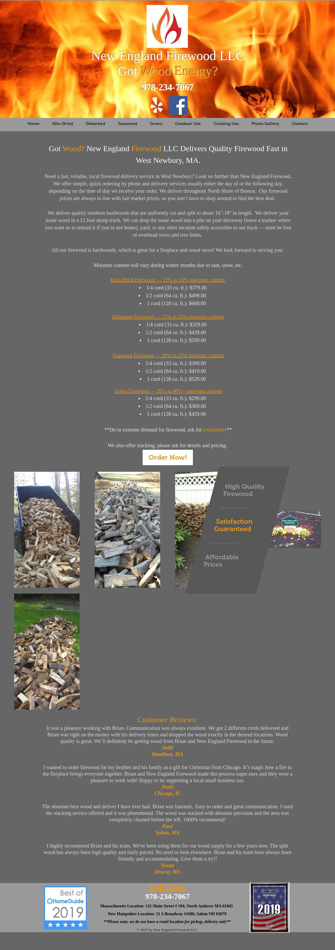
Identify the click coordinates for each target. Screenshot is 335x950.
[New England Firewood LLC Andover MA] (178, 105)
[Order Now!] (168, 457)
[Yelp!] (156, 105)
